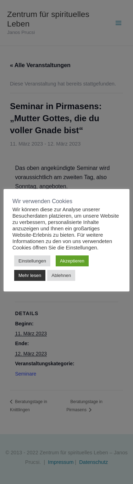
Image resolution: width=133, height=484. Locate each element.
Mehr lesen (29, 275)
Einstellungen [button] (32, 261)
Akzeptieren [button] (72, 261)
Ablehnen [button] (61, 275)
